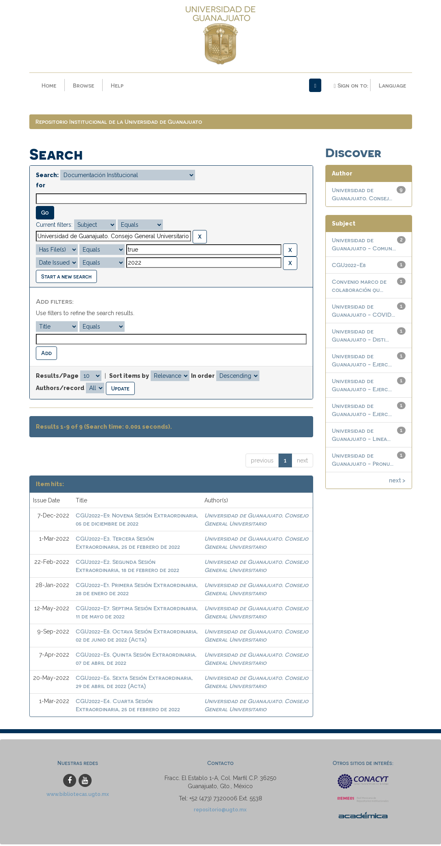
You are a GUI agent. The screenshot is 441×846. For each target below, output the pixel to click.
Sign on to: (350, 85)
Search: (47, 177)
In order (203, 377)
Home (49, 85)
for (40, 187)
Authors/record (60, 389)
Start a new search (66, 278)
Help (117, 85)
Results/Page (57, 377)
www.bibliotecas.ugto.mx (77, 796)
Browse (83, 85)
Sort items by (129, 377)
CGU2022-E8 (349, 266)
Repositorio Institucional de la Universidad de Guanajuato (118, 123)
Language (392, 85)
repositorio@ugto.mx (220, 811)
